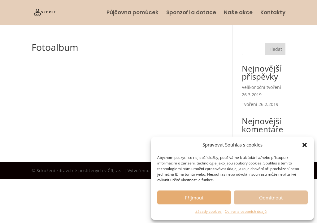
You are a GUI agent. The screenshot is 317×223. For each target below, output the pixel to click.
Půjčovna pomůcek (132, 13)
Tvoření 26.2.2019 (260, 104)
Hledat (275, 49)
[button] (305, 145)
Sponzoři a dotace (191, 13)
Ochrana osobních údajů (246, 211)
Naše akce (238, 13)
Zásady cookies (208, 211)
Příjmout (194, 198)
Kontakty (272, 13)
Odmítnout (271, 198)
